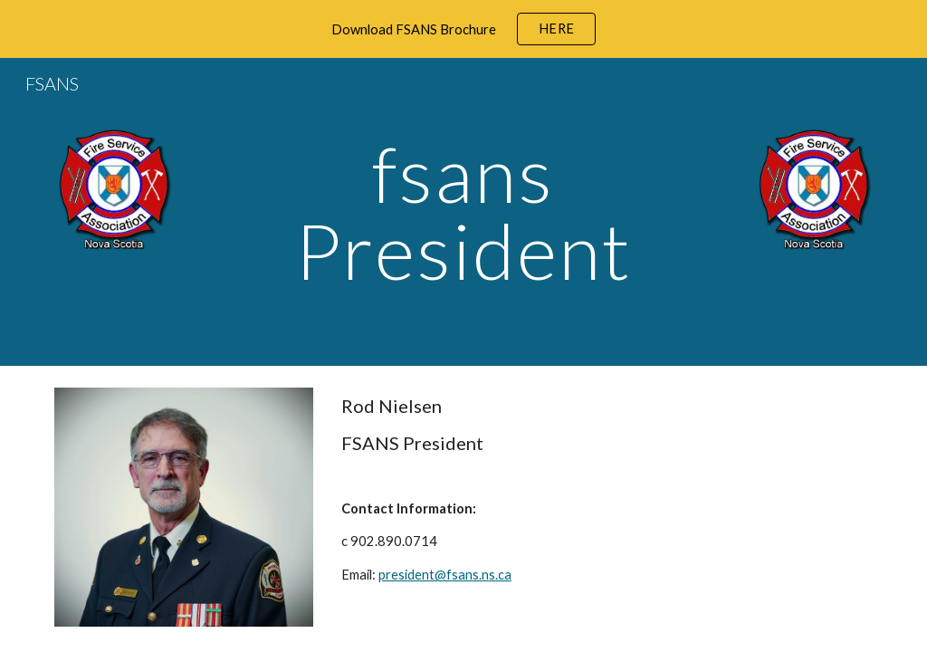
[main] (463, 212)
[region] (463, 29)
